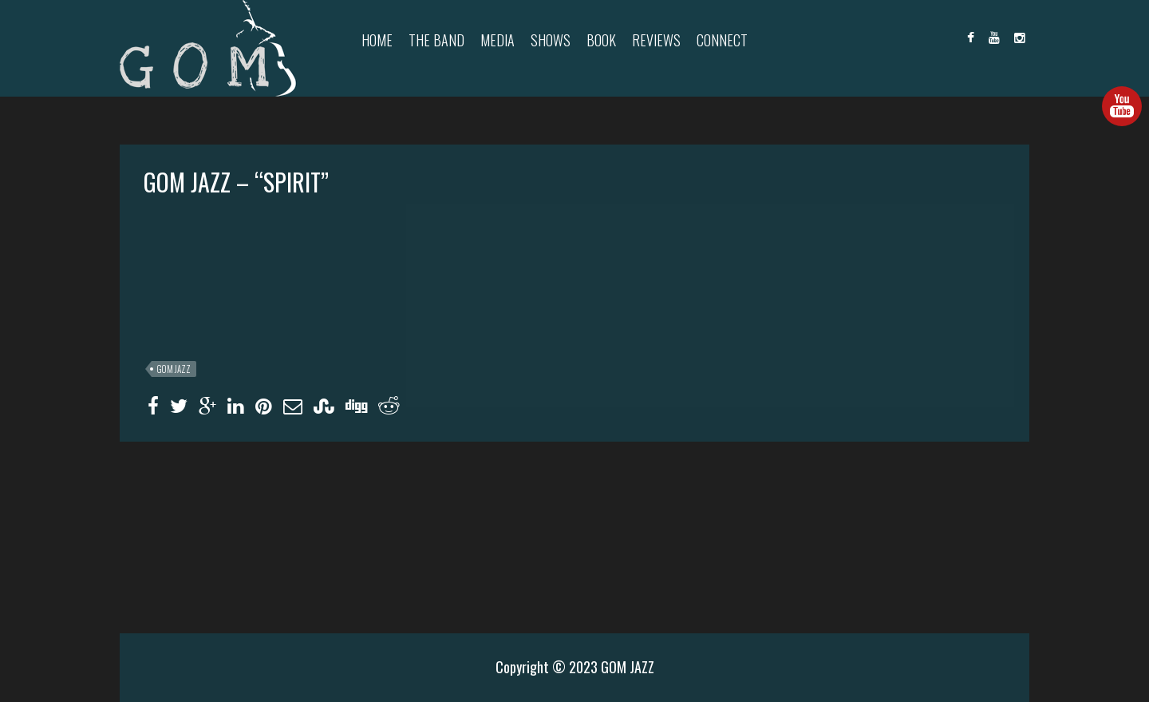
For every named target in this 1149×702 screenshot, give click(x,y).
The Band (436, 40)
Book (601, 40)
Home (377, 40)
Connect (722, 40)
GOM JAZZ (174, 369)
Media (497, 40)
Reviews (656, 40)
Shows (551, 40)
